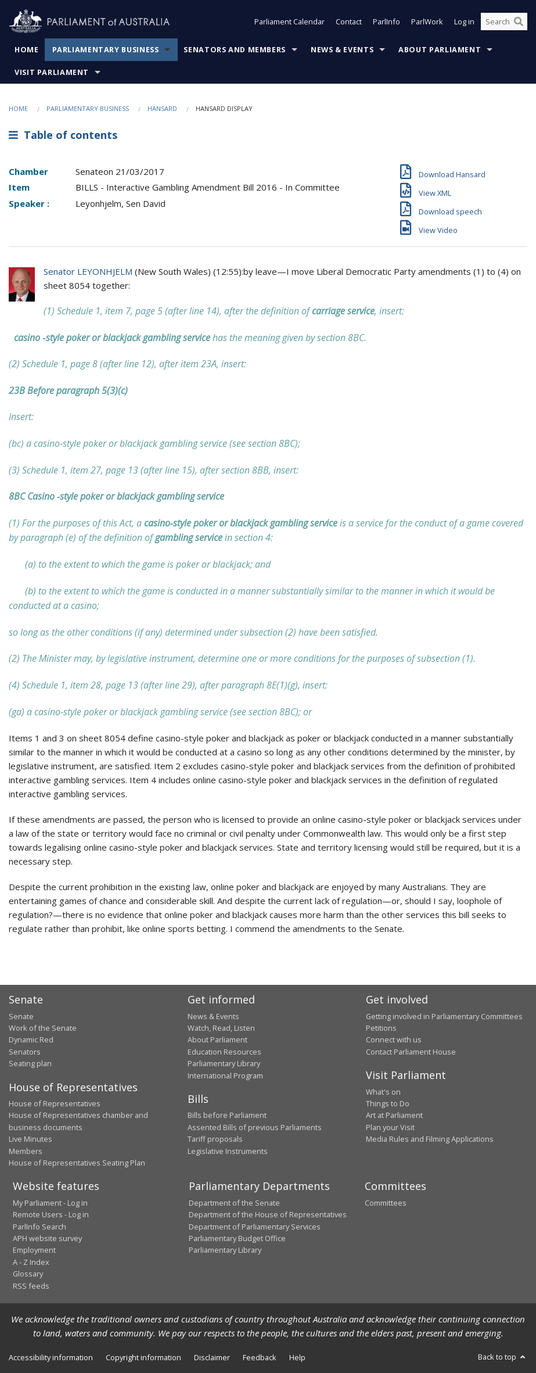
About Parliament (439, 50)
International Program (225, 1075)
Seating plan (30, 1063)
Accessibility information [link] (51, 1357)
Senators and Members (235, 50)
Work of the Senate (43, 1028)
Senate (21, 1016)
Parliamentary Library (224, 1063)
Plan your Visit (390, 1127)
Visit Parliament (52, 72)
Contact (349, 22)
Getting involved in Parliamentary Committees (444, 1016)
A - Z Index (31, 1262)
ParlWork (427, 22)
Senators (25, 1051)
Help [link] (297, 1357)
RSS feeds (31, 1286)
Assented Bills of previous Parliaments (255, 1127)
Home (27, 50)
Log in (464, 22)
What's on (383, 1092)
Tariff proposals (215, 1139)
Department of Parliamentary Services (255, 1226)
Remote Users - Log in (51, 1214)
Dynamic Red (31, 1039)
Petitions (381, 1028)
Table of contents (63, 135)
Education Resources (224, 1051)
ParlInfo (386, 22)
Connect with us (394, 1039)
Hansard (162, 108)
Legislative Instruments (228, 1151)
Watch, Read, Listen (221, 1028)
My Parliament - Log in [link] (50, 1203)
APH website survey (47, 1238)
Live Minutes (30, 1139)
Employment (34, 1250)
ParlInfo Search (39, 1226)
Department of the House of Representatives (268, 1214)
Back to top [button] (502, 1357)
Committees (386, 1203)
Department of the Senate (234, 1203)
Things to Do (387, 1103)
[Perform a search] (518, 22)
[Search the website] (504, 22)
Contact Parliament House (411, 1051)
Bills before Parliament (227, 1115)
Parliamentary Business (105, 50)
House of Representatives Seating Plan (77, 1162)
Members (25, 1151)
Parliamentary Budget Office (237, 1238)
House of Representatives (54, 1103)
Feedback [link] (259, 1357)
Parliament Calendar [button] (289, 22)
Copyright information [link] (143, 1357)
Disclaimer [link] (212, 1357)
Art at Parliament (394, 1115)
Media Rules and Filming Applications (430, 1139)
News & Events (342, 50)
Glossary (28, 1273)
